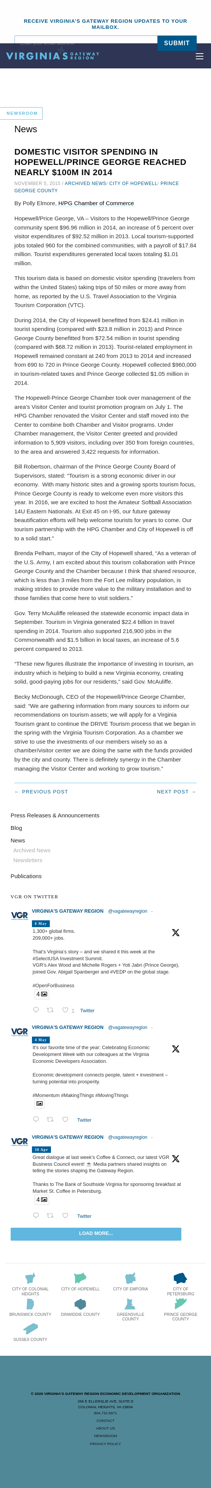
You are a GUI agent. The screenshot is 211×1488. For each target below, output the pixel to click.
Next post (173, 792)
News (18, 840)
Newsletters (28, 860)
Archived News (85, 183)
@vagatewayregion (128, 911)
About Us (105, 1428)
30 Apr (41, 1150)
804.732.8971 (105, 1413)
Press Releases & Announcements (55, 815)
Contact (105, 1420)
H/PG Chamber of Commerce (96, 203)
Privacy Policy (105, 1444)
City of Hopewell (133, 183)
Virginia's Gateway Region (67, 911)
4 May (41, 1040)
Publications (26, 876)
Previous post (45, 792)
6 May (41, 923)
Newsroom (105, 1436)
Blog (16, 828)
